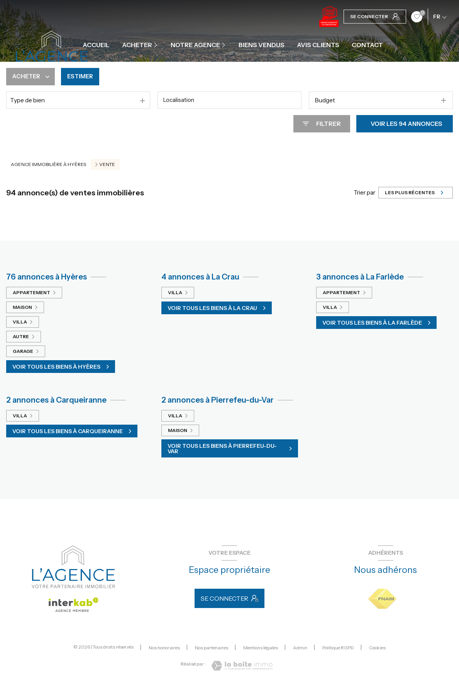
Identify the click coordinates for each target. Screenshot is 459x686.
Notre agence (195, 45)
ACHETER (137, 45)
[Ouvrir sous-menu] (156, 44)
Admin (300, 647)
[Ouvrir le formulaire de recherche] (321, 123)
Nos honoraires (164, 647)
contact (367, 45)
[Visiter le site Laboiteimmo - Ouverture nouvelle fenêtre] (242, 666)
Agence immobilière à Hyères (48, 164)
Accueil (96, 45)
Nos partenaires (211, 647)
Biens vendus (262, 45)
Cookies (377, 647)
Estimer (83, 76)
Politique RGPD (338, 647)
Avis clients (318, 45)
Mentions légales (260, 647)
